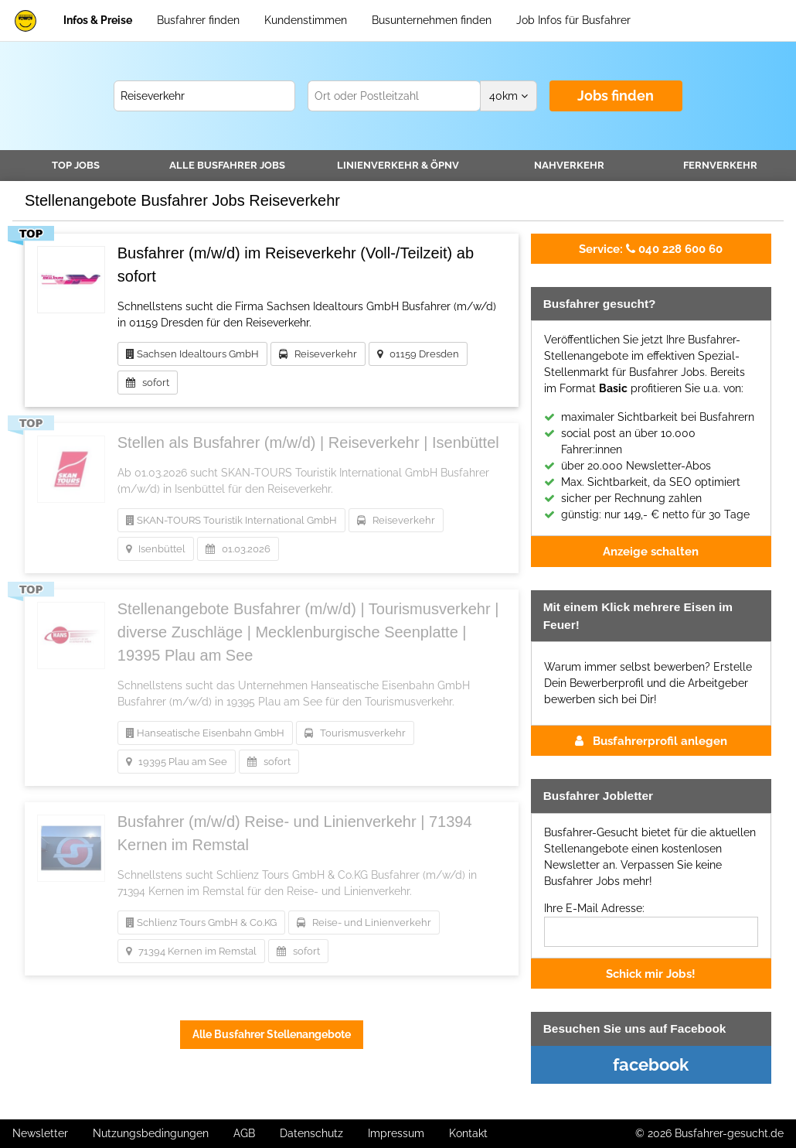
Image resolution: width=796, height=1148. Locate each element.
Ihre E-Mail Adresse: (594, 908)
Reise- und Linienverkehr (364, 922)
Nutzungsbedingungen (151, 1133)
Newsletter (40, 1133)
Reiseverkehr (318, 354)
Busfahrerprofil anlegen (651, 740)
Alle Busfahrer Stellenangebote (271, 1034)
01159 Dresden (418, 354)
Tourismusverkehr (355, 733)
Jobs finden (615, 95)
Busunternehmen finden (432, 20)
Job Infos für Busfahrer (573, 20)
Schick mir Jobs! (651, 973)
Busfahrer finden (198, 20)
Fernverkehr (720, 165)
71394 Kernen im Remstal (191, 951)
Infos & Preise (97, 20)
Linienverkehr (398, 165)
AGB (244, 1133)
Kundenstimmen (305, 20)
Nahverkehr (569, 165)
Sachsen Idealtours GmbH (192, 354)
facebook (651, 1064)
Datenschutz (311, 1133)
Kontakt (468, 1133)
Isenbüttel (155, 549)
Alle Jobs (227, 165)
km (508, 96)
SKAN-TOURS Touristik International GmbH (231, 520)
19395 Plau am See (176, 761)
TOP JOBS (76, 165)
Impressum (396, 1133)
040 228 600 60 (651, 248)
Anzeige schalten (651, 551)
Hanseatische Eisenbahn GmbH (205, 733)
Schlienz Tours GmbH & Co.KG (201, 922)
